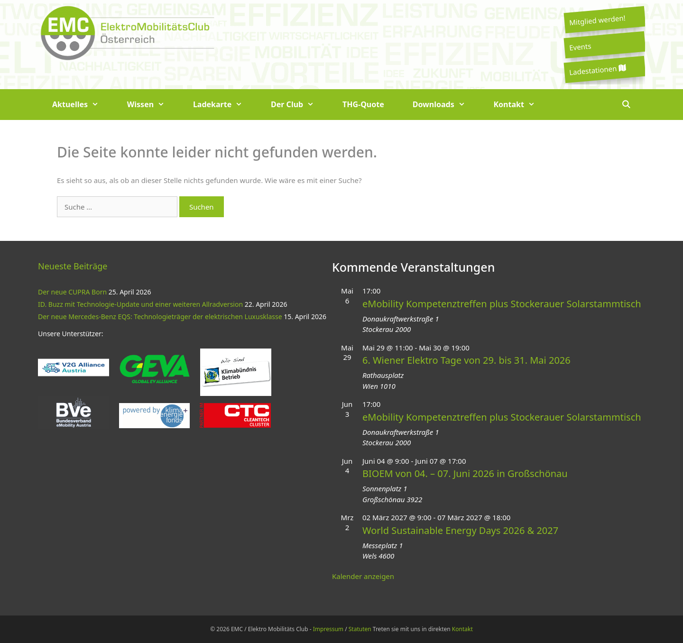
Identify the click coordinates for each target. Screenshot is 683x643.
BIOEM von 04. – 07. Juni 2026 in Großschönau (465, 473)
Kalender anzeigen (363, 576)
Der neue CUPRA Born (72, 291)
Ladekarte (225, 104)
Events (580, 46)
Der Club (299, 104)
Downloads (446, 104)
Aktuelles (82, 104)
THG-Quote (363, 104)
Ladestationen (597, 70)
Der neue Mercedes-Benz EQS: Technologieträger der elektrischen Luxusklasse (160, 316)
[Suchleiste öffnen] (626, 104)
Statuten (360, 629)
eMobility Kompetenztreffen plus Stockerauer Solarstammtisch (501, 303)
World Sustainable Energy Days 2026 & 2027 (460, 530)
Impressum (328, 629)
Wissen (153, 104)
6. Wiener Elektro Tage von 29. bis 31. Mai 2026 (466, 360)
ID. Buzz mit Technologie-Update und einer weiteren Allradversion (140, 304)
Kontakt (521, 104)
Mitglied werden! (597, 20)
